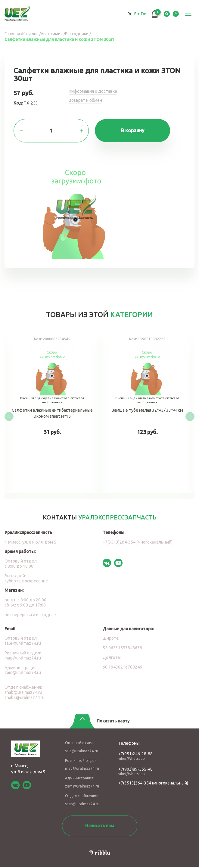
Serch (167, 14)
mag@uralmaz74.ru (23, 658)
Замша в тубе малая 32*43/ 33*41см (147, 412)
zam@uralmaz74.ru (23, 672)
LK (176, 14)
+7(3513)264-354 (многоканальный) (138, 542)
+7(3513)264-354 (134, 783)
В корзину (132, 130)
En (136, 13)
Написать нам (99, 825)
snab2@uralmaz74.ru (25, 697)
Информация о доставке (93, 91)
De (143, 13)
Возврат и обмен (85, 100)
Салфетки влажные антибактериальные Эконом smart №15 (52, 412)
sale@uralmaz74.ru (23, 643)
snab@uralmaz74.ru (23, 692)
